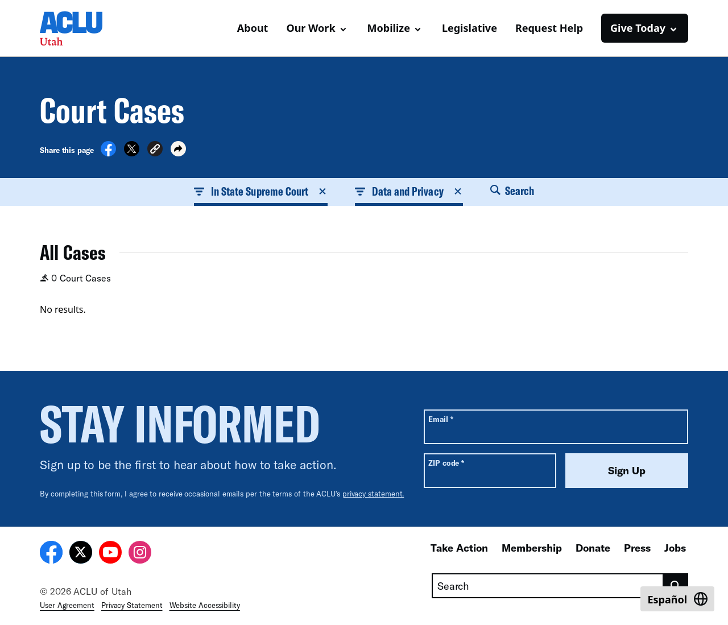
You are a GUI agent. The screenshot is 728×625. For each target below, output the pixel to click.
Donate (593, 547)
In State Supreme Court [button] (261, 191)
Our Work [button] (310, 28)
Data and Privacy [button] (408, 191)
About (252, 28)
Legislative (469, 28)
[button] (155, 150)
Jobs (675, 547)
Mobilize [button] (388, 28)
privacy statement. (373, 493)
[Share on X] (131, 153)
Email (440, 419)
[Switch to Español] (677, 598)
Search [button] (512, 190)
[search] (676, 585)
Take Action (459, 547)
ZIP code (446, 462)
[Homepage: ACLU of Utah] (79, 28)
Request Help (549, 28)
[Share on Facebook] (108, 153)
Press (637, 547)
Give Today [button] (637, 28)
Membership (532, 547)
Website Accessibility (204, 605)
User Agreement (67, 605)
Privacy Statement (132, 605)
